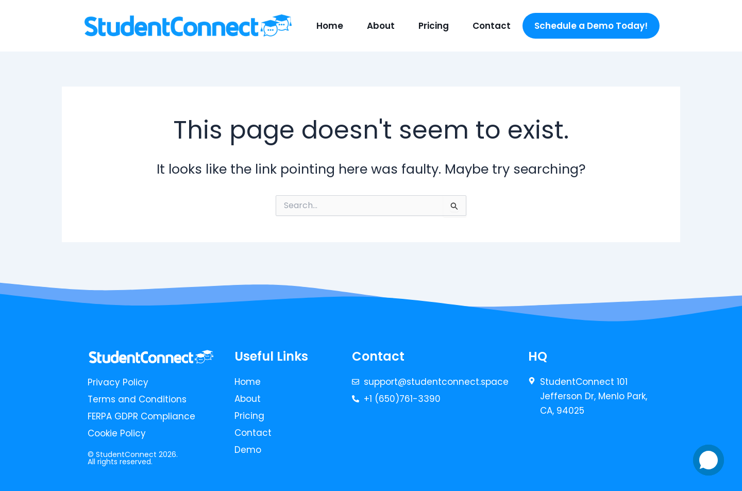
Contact (492, 26)
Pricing (433, 26)
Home (329, 26)
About (381, 26)
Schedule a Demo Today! (591, 26)
